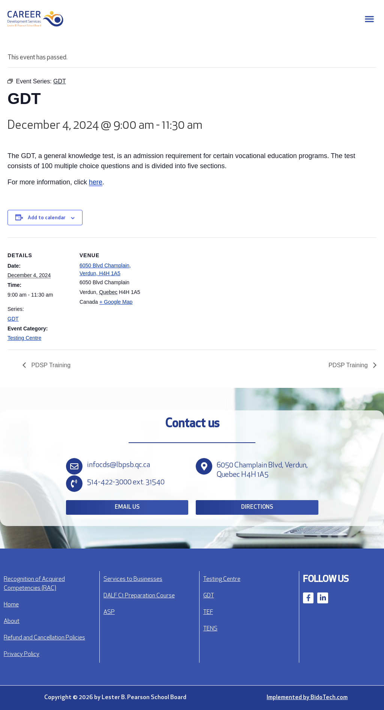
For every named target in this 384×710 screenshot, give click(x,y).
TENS (210, 629)
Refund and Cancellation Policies (44, 638)
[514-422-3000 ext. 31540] (74, 483)
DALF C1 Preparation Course (139, 596)
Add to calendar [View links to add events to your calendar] (46, 218)
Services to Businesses (133, 579)
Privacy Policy (21, 654)
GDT (13, 319)
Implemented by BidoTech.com (307, 698)
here (95, 182)
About (12, 621)
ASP (109, 612)
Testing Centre (24, 338)
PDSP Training (50, 365)
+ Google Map (115, 302)
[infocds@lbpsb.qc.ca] (74, 466)
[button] (369, 19)
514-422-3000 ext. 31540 (126, 482)
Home (11, 605)
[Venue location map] (191, 289)
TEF (208, 612)
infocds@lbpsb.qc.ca (118, 465)
